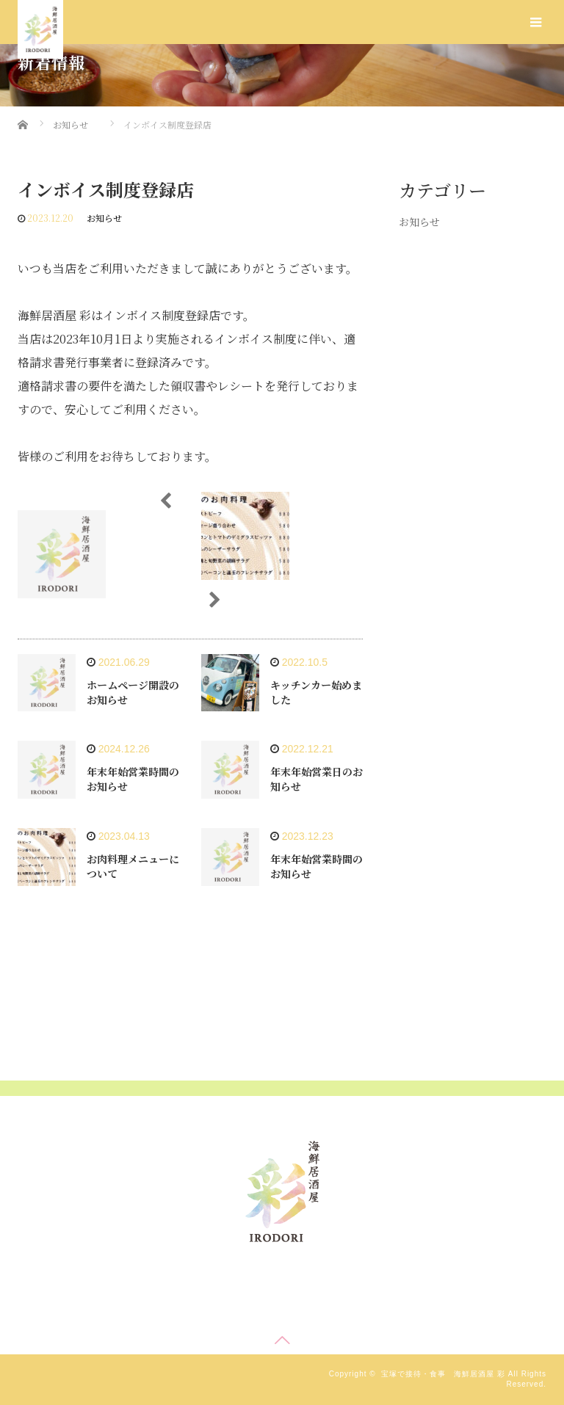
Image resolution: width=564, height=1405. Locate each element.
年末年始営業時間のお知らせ (133, 779)
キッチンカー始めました (316, 692)
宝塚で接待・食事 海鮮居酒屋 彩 (443, 1374)
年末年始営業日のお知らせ (316, 779)
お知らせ (104, 217)
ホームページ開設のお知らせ (133, 692)
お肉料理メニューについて (133, 866)
